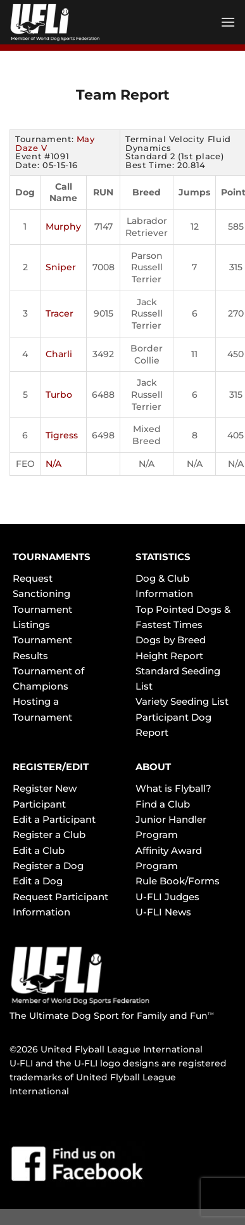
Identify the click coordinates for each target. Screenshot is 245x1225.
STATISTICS (163, 557)
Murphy (63, 226)
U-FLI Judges (167, 897)
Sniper (61, 267)
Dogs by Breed (170, 640)
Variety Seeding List (182, 701)
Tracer (59, 313)
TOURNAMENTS (52, 557)
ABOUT (153, 767)
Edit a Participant (54, 819)
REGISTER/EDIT (51, 767)
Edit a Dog (38, 881)
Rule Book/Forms (177, 881)
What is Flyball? (173, 788)
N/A (53, 463)
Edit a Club (39, 850)
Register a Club (49, 835)
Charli (59, 354)
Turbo (59, 394)
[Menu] (228, 21)
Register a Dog (48, 866)
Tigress (62, 435)
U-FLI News (163, 912)
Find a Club (162, 804)
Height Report (169, 656)
